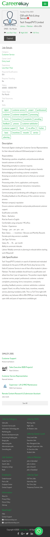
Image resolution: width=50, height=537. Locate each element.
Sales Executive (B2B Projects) (21, 367)
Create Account (6, 479)
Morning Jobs (31, 423)
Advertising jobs (7, 443)
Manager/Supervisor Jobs (35, 446)
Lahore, (23, 26)
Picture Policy (6, 502)
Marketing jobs (6, 432)
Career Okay (23, 529)
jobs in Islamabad (32, 461)
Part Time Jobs (31, 484)
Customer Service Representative (15, 376)
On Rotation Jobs (32, 429)
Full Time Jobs (31, 479)
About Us (4, 496)
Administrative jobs (7, 446)
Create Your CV (6, 461)
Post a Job (5, 481)
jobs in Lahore (31, 464)
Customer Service (8, 54)
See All (25, 403)
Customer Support (9, 358)
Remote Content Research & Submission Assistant (21, 393)
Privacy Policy (6, 499)
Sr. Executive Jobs (32, 449)
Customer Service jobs (8, 426)
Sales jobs (5, 423)
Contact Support (7, 487)
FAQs (3, 514)
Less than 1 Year (12, 33)
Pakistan (30, 26)
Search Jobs (5, 464)
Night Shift (24, 33)
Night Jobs (30, 426)
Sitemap (4, 505)
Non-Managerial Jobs (33, 443)
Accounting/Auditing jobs (9, 438)
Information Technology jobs (10, 429)
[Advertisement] (25, 326)
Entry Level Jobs (32, 437)
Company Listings (7, 467)
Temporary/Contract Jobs (35, 487)
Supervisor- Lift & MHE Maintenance (23, 384)
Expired (10, 38)
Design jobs (5, 440)
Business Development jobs (10, 435)
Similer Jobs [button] (8, 354)
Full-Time (36, 33)
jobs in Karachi (31, 467)
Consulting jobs (6, 449)
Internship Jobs (31, 481)
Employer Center (7, 484)
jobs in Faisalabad (32, 470)
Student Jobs (31, 452)
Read (3, 470)
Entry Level (6, 61)
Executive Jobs (31, 440)
